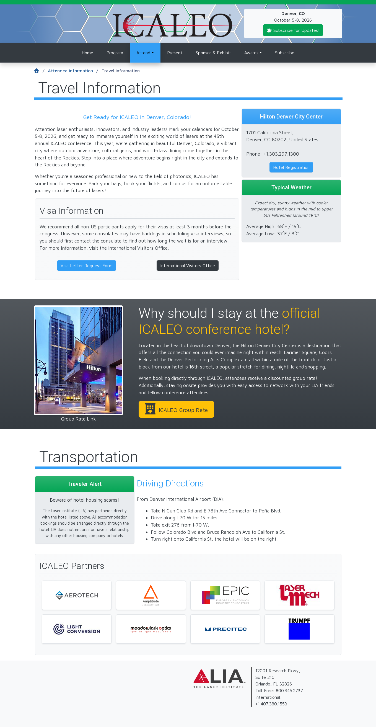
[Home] (41, 70)
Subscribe (284, 52)
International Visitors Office (187, 265)
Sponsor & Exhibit (213, 52)
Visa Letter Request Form (87, 265)
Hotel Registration (291, 167)
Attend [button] (143, 52)
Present (174, 52)
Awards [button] (251, 52)
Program (115, 52)
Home (87, 52)
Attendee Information (73, 70)
